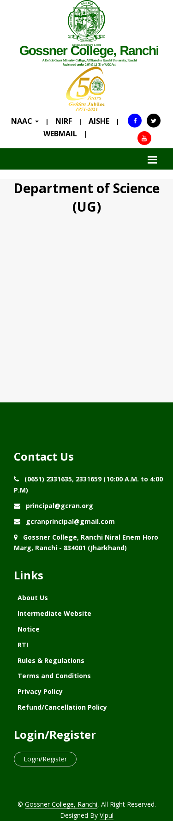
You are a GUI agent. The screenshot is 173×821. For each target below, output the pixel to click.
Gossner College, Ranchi (61, 804)
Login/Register (45, 758)
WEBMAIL (60, 133)
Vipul (106, 815)
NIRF (63, 121)
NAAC (25, 121)
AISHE (99, 121)
